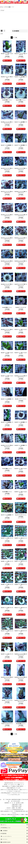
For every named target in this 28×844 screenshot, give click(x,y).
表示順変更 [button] (15, 31)
